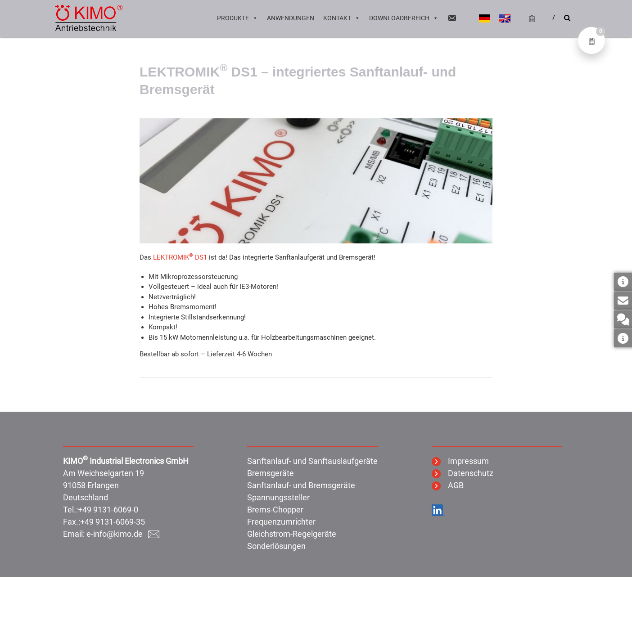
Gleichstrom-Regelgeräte (291, 534)
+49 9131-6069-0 (108, 509)
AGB (448, 485)
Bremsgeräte (270, 473)
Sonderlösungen (276, 546)
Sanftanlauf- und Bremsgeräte (301, 485)
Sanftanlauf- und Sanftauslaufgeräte (312, 461)
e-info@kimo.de (122, 534)
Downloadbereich (403, 18)
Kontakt (341, 18)
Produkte (237, 18)
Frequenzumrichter (281, 521)
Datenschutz (462, 473)
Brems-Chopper (275, 509)
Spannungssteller (278, 497)
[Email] (452, 18)
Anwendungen (290, 18)
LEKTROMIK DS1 (180, 257)
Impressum (460, 461)
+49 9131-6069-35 (112, 521)
